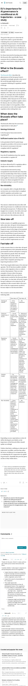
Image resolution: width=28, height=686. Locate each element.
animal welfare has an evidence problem (14, 670)
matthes (4, 672)
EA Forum (8, 3)
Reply (3, 611)
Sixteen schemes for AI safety (11, 682)
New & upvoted (10, 552)
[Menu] (2, 3)
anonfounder (5, 659)
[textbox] (13, 541)
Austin (3, 684)
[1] (17, 125)
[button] (2, 491)
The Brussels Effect (6, 75)
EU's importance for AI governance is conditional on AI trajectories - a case (11, 14)
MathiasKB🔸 (6, 23)
